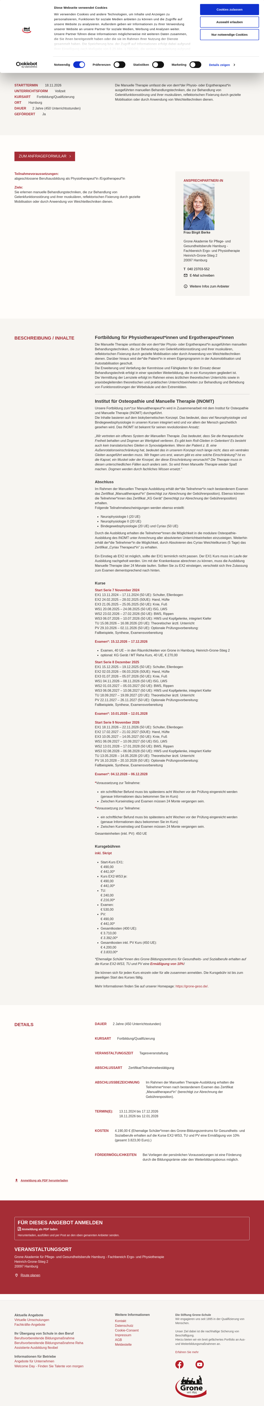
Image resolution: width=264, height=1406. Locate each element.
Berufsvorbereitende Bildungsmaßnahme (44, 1338)
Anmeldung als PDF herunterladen (44, 1180)
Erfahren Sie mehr (187, 1352)
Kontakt (120, 1321)
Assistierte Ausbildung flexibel (36, 1347)
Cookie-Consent (127, 1330)
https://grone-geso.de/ (192, 986)
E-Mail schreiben (202, 275)
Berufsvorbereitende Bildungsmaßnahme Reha (48, 1343)
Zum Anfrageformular (43, 156)
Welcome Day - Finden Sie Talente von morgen (49, 1366)
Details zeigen (219, 66)
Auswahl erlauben (229, 23)
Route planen (30, 1275)
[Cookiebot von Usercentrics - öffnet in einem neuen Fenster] (27, 66)
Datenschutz (124, 1325)
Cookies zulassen (230, 10)
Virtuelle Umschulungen (31, 1320)
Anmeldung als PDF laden (40, 1229)
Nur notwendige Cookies (229, 35)
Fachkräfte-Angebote (29, 1324)
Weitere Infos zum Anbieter (209, 286)
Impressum (123, 1335)
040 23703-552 (198, 269)
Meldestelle (123, 1344)
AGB (118, 1340)
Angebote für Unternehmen (34, 1361)
